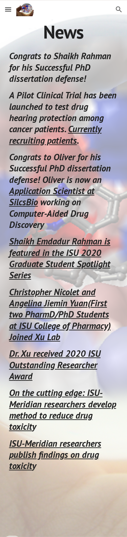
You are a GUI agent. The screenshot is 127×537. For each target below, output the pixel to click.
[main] (63, 32)
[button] (8, 9)
